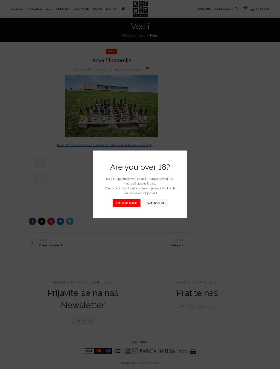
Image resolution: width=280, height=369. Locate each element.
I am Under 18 (155, 203)
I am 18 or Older (126, 203)
